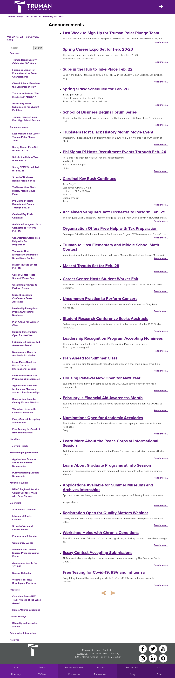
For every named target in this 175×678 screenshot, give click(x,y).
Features (14, 53)
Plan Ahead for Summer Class (25, 323)
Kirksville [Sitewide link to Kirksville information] (104, 657)
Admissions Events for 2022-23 (24, 565)
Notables (15, 439)
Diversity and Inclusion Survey (24, 625)
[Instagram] (143, 658)
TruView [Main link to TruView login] (42, 674)
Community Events (22, 542)
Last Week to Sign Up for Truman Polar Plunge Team (25, 137)
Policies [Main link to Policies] (101, 667)
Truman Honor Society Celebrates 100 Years (24, 61)
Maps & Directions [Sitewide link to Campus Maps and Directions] (91, 650)
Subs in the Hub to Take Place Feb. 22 (25, 159)
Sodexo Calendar (21, 573)
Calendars (15, 502)
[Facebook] (143, 648)
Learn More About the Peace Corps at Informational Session (24, 365)
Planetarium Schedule (24, 536)
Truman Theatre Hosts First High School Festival (26, 119)
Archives (14, 639)
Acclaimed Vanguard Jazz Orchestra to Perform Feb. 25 (26, 228)
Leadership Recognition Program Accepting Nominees (25, 312)
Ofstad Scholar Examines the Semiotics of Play (26, 85)
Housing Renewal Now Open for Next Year (24, 333)
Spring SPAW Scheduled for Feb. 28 (25, 169)
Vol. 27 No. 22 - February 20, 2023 (45, 16)
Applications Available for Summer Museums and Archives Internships (26, 389)
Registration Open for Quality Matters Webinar (25, 401)
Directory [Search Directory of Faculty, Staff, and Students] (16, 674)
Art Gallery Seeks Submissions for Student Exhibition (25, 107)
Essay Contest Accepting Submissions (26, 421)
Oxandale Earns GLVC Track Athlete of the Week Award (26, 600)
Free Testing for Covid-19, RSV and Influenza (26, 431)
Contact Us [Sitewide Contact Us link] (108, 650)
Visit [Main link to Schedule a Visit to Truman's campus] (159, 667)
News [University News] (16, 667)
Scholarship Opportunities (24, 452)
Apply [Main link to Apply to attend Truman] (133, 674)
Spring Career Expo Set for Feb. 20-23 (25, 149)
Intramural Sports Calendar (21, 518)
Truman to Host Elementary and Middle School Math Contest (25, 255)
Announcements (19, 127)
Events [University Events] (42, 667)
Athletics (15, 589)
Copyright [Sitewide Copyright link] (82, 653)
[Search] (22, 48)
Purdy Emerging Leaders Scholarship (25, 474)
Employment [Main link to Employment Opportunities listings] (100, 674)
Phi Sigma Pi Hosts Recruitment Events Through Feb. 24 (23, 204)
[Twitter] (153, 648)
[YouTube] (163, 648)
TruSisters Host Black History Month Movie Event (24, 191)
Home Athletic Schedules (26, 609)
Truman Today (15, 16)
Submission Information (23, 633)
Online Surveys (18, 616)
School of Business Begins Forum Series (23, 179)
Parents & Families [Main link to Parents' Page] (74, 667)
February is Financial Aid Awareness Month (26, 344)
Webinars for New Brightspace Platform (24, 581)
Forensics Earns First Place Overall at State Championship (24, 73)
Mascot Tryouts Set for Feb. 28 (24, 266)
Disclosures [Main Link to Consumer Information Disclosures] (74, 674)
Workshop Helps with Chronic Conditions (24, 411)
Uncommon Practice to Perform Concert (24, 286)
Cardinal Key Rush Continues (22, 216)
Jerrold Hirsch (20, 446)
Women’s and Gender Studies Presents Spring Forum (25, 553)
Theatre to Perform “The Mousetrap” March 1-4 (25, 95)
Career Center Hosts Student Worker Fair (23, 276)
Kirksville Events (19, 482)
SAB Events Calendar (24, 509)
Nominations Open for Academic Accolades (24, 354)
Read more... (161, 42)
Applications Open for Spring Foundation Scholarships (24, 463)
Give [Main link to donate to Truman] (159, 674)
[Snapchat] (163, 658)
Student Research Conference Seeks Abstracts (22, 298)
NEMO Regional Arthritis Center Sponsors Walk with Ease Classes (25, 493)
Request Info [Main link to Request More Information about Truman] (132, 667)
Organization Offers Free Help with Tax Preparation (26, 241)
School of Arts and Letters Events (22, 528)
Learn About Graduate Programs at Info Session (26, 377)
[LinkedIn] (153, 658)
